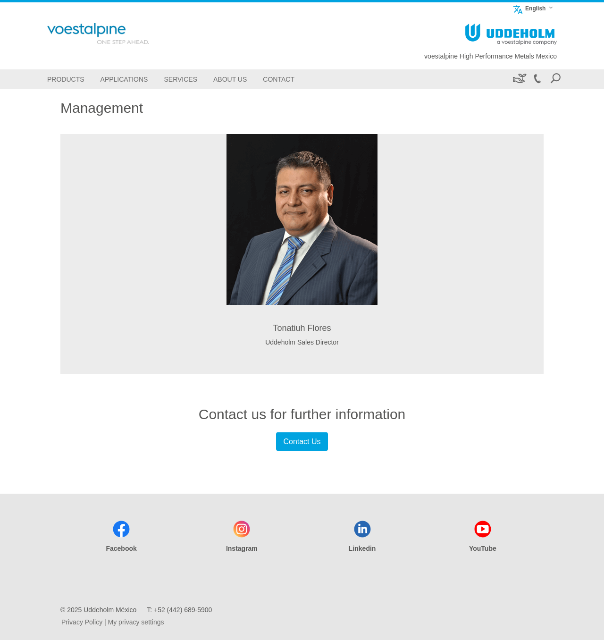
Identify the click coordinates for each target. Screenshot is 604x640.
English (528, 8)
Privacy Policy (81, 622)
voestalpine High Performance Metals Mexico (490, 56)
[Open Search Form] (555, 79)
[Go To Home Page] (113, 33)
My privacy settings (136, 622)
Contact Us (301, 442)
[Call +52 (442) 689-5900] (537, 79)
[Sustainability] (519, 79)
